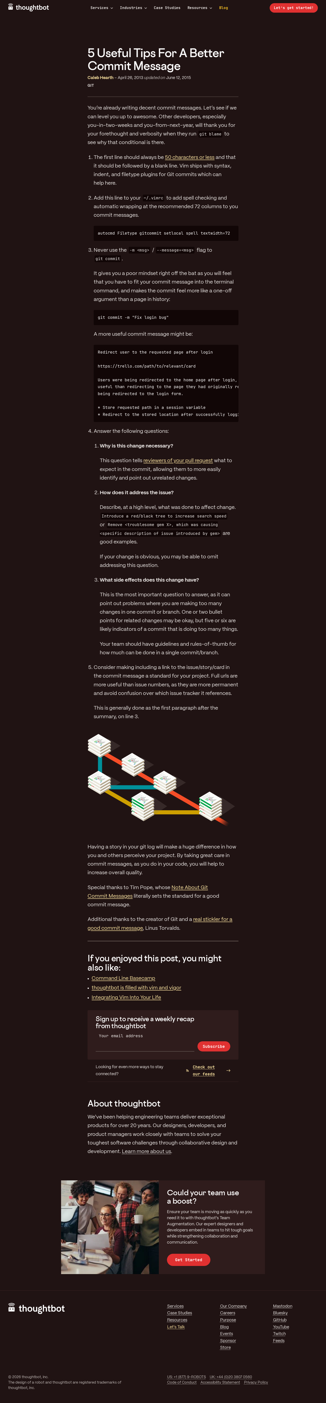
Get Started (188, 1259)
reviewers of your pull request (178, 460)
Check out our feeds (200, 1070)
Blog (223, 7)
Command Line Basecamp (123, 978)
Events (226, 1334)
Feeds (279, 1341)
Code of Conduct (182, 1382)
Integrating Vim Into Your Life (126, 997)
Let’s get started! (294, 7)
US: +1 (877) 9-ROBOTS (186, 1377)
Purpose (228, 1320)
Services (101, 8)
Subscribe (214, 1046)
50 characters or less (189, 157)
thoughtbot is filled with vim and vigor (136, 988)
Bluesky (280, 1313)
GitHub (280, 1320)
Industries (133, 8)
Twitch (279, 1334)
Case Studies (167, 7)
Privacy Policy (256, 1382)
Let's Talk (176, 1327)
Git (91, 85)
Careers (227, 1313)
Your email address (121, 1035)
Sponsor (228, 1341)
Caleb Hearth (101, 78)
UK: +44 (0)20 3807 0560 (231, 1377)
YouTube (281, 1327)
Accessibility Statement (220, 1382)
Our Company (233, 1306)
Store (225, 1348)
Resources (200, 8)
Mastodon (282, 1306)
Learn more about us (146, 1151)
